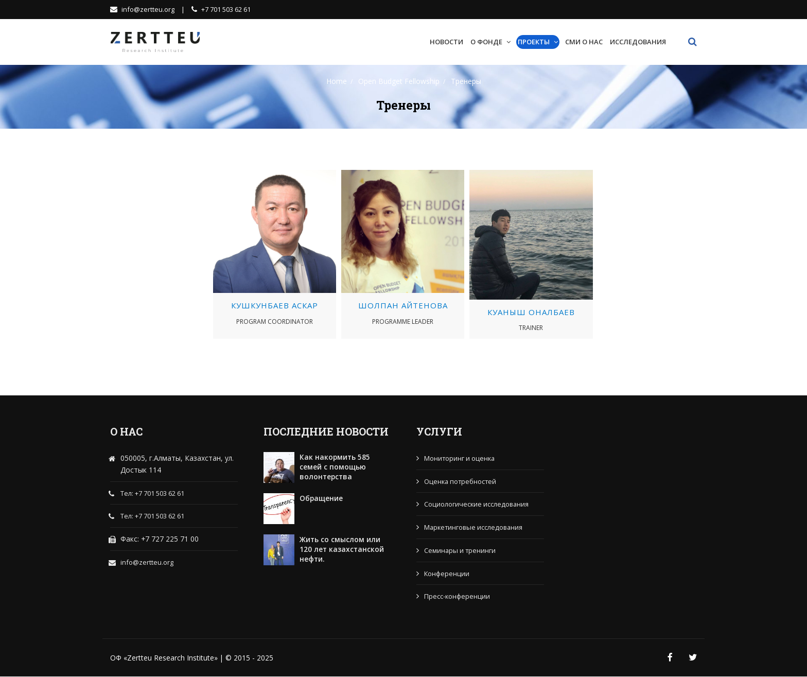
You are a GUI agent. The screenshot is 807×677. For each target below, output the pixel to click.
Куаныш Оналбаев (531, 311)
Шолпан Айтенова (403, 305)
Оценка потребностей (461, 480)
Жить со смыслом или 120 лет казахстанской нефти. (342, 549)
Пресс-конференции (457, 596)
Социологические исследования (477, 504)
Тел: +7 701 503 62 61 (152, 493)
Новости (446, 41)
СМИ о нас (584, 41)
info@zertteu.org (143, 9)
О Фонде (486, 41)
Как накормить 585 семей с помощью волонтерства (335, 466)
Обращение (322, 497)
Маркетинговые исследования (474, 527)
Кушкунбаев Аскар (274, 305)
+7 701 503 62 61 (221, 9)
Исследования (638, 41)
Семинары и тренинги (460, 549)
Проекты (534, 41)
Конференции (447, 573)
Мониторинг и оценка (460, 457)
